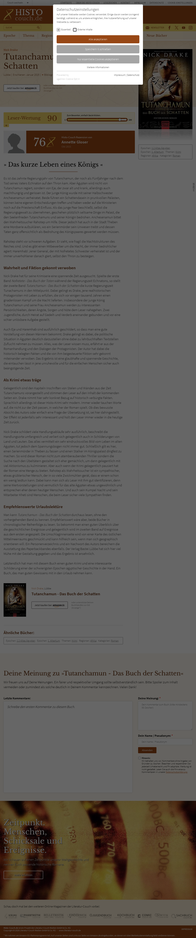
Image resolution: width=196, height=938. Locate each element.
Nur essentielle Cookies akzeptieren (98, 59)
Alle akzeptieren (98, 39)
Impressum (119, 75)
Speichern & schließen (98, 49)
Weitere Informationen (98, 67)
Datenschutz (133, 75)
